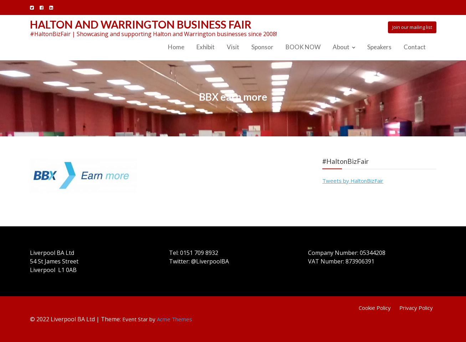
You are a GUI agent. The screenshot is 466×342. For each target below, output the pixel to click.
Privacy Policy (416, 307)
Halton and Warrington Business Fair (140, 24)
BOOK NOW (303, 47)
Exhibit (205, 47)
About (341, 47)
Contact (415, 47)
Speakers (379, 47)
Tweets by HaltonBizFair (352, 180)
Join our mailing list (412, 27)
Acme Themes (174, 319)
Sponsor (262, 47)
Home (176, 47)
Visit (233, 47)
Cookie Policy (375, 307)
